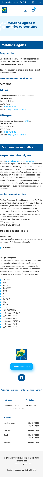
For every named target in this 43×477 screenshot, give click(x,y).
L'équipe (30, 390)
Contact (39, 390)
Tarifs (22, 390)
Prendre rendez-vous (21, 367)
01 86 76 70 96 (10, 107)
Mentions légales (22, 461)
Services (14, 390)
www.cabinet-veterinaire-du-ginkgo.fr (21, 161)
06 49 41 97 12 (32, 406)
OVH (27, 121)
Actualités (5, 390)
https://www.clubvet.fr (17, 109)
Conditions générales (22, 464)
